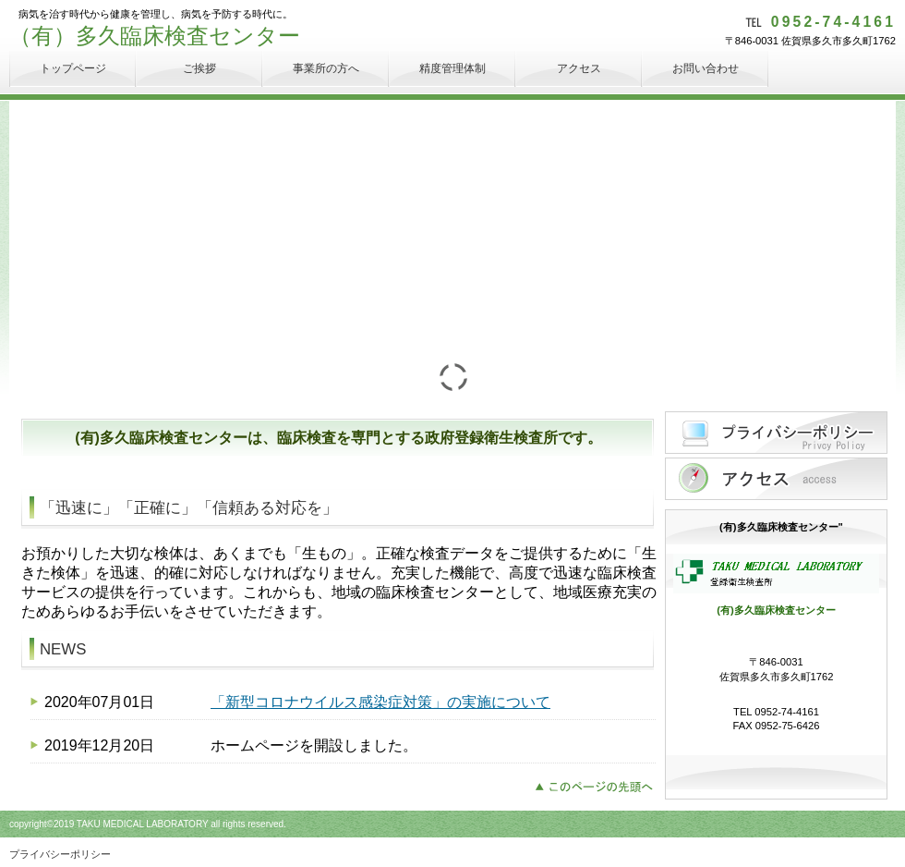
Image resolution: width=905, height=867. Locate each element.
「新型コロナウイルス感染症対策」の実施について (380, 702)
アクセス (776, 479)
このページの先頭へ (599, 785)
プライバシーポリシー (776, 432)
